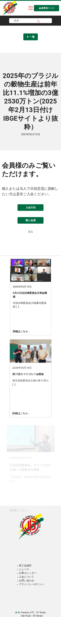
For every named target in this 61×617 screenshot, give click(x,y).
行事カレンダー (27, 573)
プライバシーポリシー (30, 584)
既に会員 (31, 220)
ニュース (23, 569)
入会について (25, 576)
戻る (30, 231)
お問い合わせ (25, 580)
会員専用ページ (46, 8)
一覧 (30, 36)
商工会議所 (24, 565)
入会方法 (31, 207)
